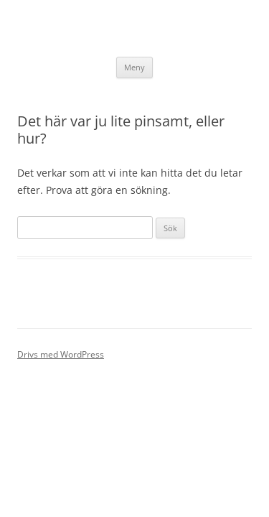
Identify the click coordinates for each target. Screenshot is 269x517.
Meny (134, 67)
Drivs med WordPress (60, 354)
